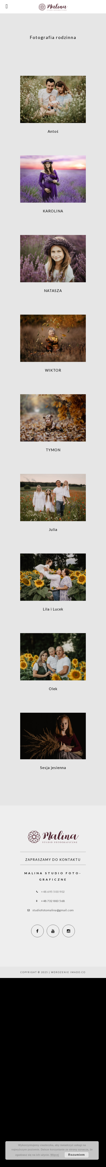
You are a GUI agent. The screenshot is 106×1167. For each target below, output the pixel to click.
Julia (53, 537)
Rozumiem (76, 1155)
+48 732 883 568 (53, 901)
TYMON (53, 456)
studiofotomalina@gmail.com (53, 910)
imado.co (78, 972)
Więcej (54, 1154)
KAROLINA (53, 212)
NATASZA (53, 293)
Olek (53, 699)
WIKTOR (53, 374)
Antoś (53, 131)
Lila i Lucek (53, 618)
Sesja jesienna (53, 780)
